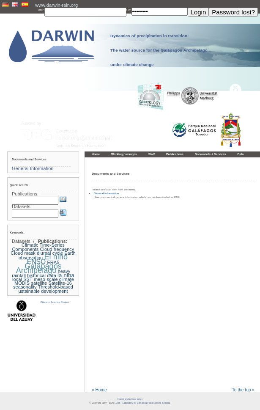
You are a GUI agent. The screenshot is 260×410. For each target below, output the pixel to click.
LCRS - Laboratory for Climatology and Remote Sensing (142, 403)
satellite (39, 283)
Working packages (124, 154)
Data (241, 154)
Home (96, 154)
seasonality (24, 286)
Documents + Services (210, 154)
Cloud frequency (57, 249)
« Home (99, 390)
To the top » (243, 390)
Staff (151, 154)
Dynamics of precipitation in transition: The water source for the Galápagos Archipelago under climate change (159, 50)
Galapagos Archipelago (39, 268)
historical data (41, 275)
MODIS (22, 283)
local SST (22, 279)
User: (41, 9)
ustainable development (43, 291)
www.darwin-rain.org (56, 5)
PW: (128, 9)
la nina (65, 275)
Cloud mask (23, 253)
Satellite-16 (60, 283)
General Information (106, 193)
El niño (56, 257)
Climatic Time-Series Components (38, 246)
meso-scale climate (54, 279)
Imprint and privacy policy (130, 399)
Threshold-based (55, 286)
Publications (174, 154)
